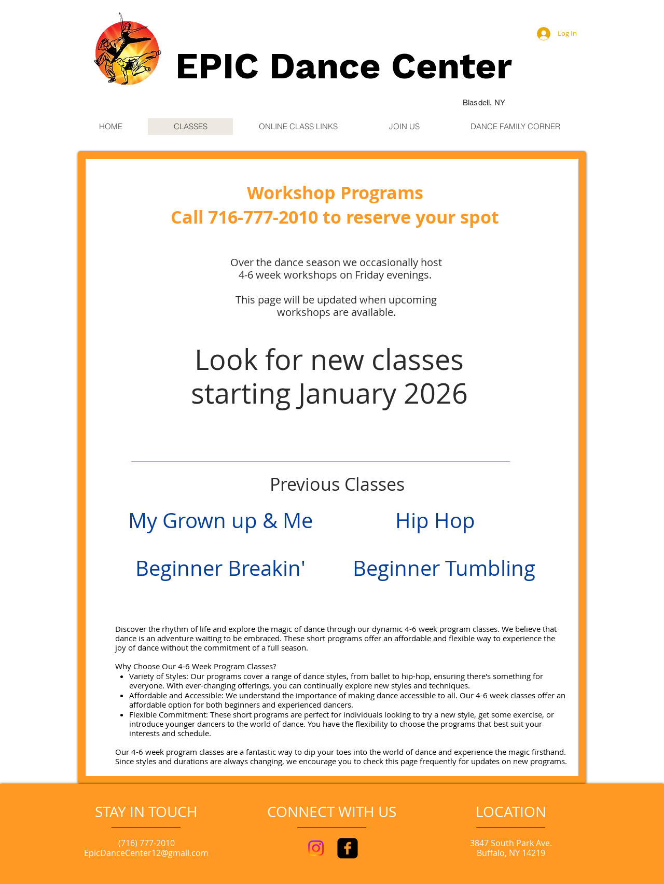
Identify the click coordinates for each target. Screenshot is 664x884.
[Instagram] (316, 848)
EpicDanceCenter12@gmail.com (146, 853)
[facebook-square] (347, 848)
